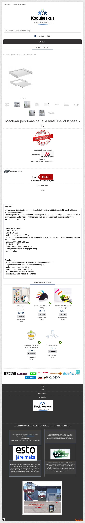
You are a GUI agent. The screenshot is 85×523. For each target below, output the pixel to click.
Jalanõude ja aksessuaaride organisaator (21, 308)
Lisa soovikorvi (42, 185)
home (5, 54)
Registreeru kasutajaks (19, 4)
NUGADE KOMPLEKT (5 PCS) (42, 307)
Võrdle (42, 190)
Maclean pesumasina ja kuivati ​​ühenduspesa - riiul (22, 54)
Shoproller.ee (79, 520)
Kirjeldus (8, 206)
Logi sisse (7, 4)
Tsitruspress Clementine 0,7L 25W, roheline (31, 346)
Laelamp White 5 (52, 345)
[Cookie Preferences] (3, 520)
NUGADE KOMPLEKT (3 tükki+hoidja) (63, 307)
